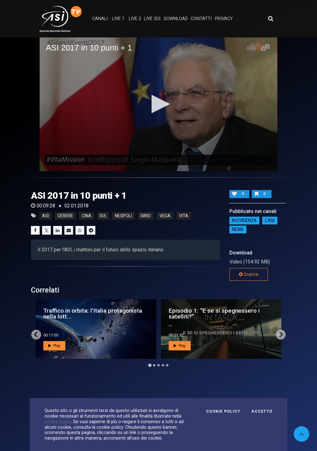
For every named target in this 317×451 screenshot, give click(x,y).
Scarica (248, 274)
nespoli (123, 215)
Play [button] (54, 346)
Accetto (261, 411)
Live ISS (152, 18)
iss (103, 215)
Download (176, 18)
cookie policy (58, 421)
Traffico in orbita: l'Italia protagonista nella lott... (92, 313)
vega (165, 215)
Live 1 (118, 18)
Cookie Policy (223, 411)
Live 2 (135, 18)
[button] (158, 104)
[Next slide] (281, 335)
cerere (65, 215)
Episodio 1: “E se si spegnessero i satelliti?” (214, 313)
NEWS (238, 229)
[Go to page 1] (149, 365)
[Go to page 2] (154, 365)
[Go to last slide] (36, 335)
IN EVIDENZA (244, 220)
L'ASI (270, 220)
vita (183, 215)
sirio (145, 215)
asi (45, 215)
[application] (158, 104)
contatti (201, 18)
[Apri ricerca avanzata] (270, 18)
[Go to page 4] (163, 365)
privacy (224, 18)
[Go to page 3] (158, 365)
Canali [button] (100, 18)
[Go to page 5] (167, 365)
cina (86, 215)
